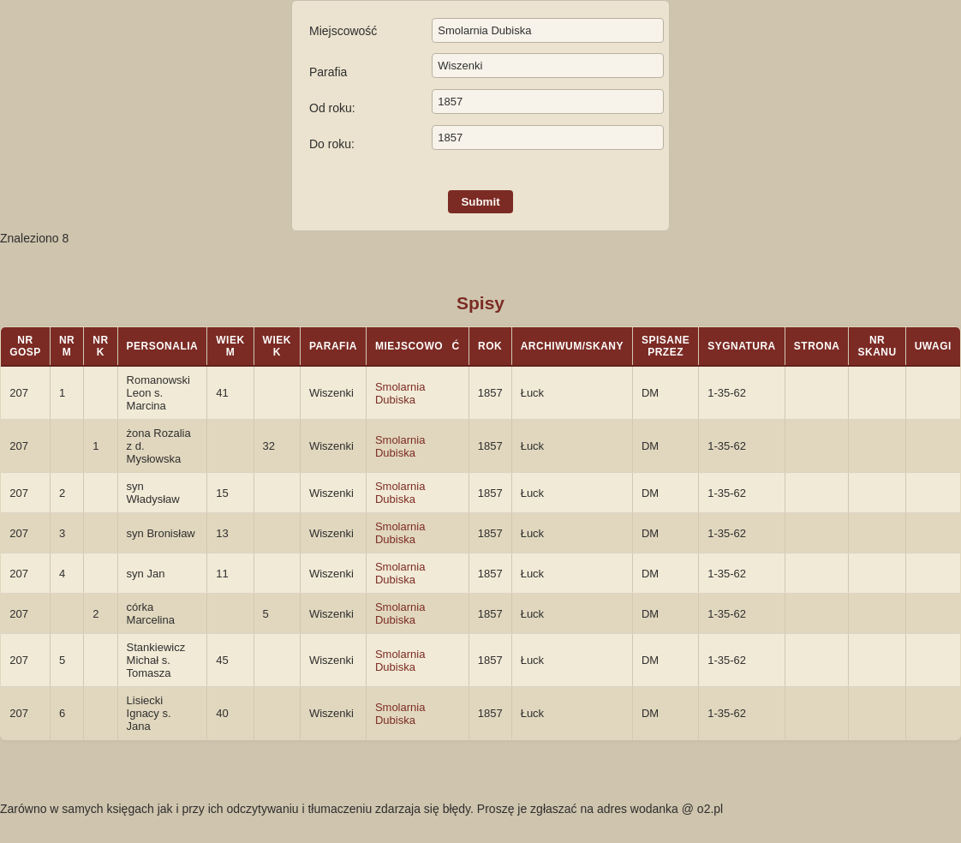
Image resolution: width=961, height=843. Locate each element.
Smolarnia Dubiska (400, 393)
